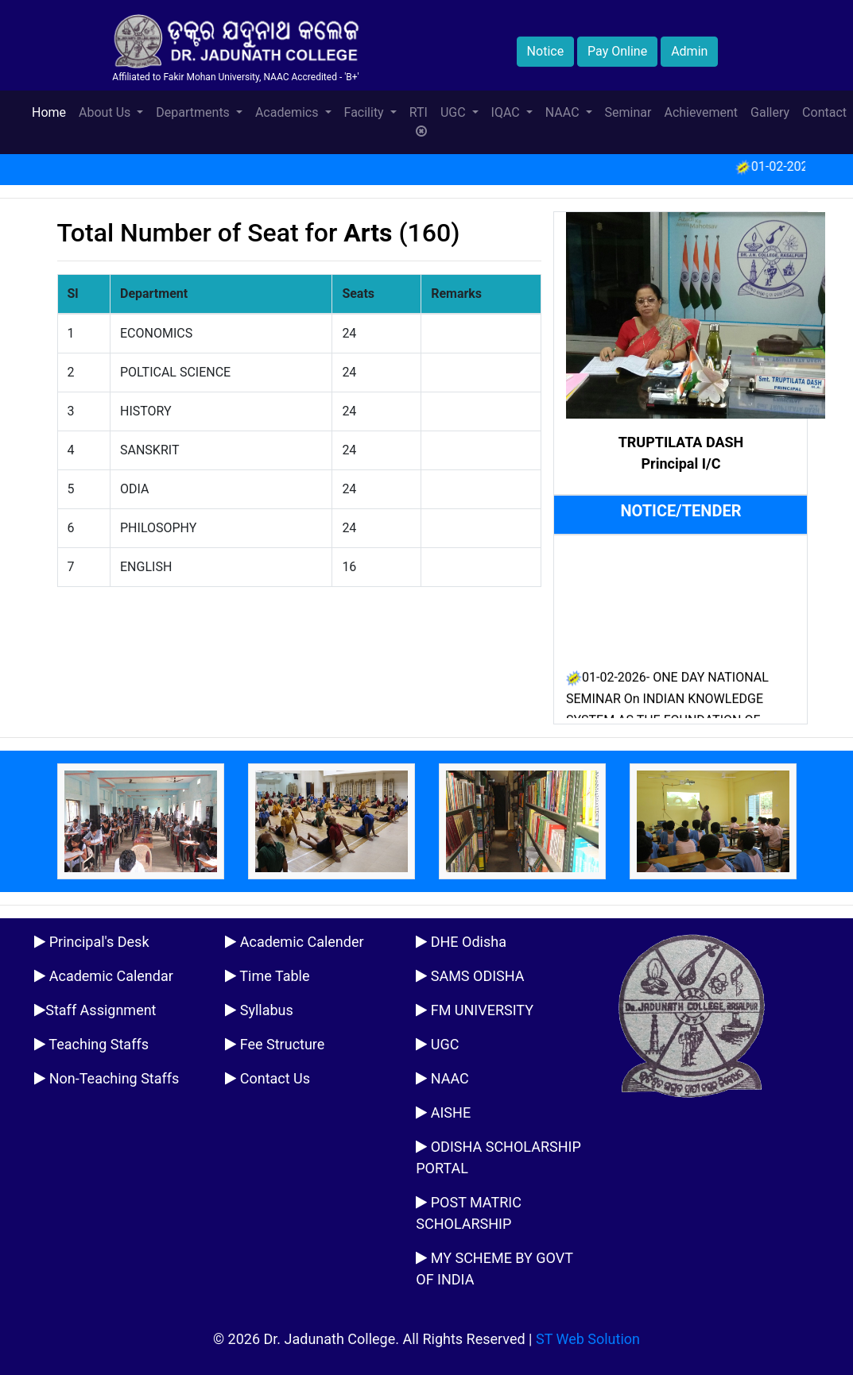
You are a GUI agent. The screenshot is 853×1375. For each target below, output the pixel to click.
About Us (106, 112)
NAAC (564, 112)
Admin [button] (689, 51)
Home (52, 111)
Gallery (769, 112)
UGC (454, 112)
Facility (365, 112)
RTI (418, 122)
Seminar (628, 112)
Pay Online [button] (617, 51)
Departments (194, 112)
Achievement (701, 112)
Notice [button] (545, 51)
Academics (288, 112)
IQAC (507, 112)
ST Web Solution (588, 1339)
